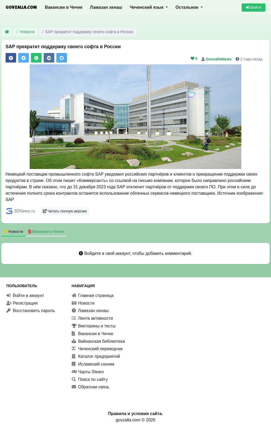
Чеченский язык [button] (147, 7)
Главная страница (93, 295)
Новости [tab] (13, 231)
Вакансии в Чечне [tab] (46, 231)
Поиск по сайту (90, 379)
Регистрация (22, 303)
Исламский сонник (93, 364)
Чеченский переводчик (97, 348)
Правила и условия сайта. (135, 413)
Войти (253, 7)
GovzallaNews (219, 59)
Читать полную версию (65, 211)
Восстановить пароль (30, 310)
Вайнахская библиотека (98, 341)
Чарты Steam (88, 372)
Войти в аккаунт (25, 295)
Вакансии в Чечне (63, 7)
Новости (27, 32)
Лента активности (92, 318)
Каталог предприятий (96, 356)
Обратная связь (90, 387)
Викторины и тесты (94, 326)
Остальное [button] (187, 7)
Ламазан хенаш (106, 7)
